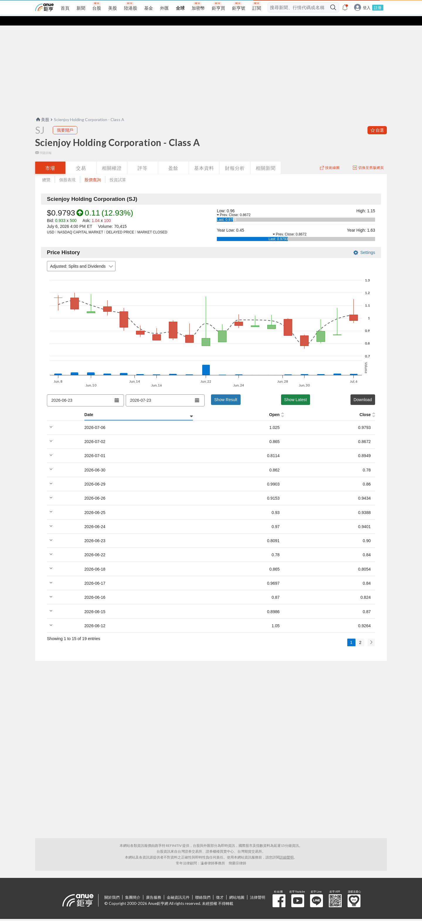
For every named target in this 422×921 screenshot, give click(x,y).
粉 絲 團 (279, 891)
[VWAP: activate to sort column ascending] (209, 405)
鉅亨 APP (335, 891)
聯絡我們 (202, 888)
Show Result (225, 390)
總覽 (46, 170)
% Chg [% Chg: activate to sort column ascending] (272, 405)
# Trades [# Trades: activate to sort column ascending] (362, 405)
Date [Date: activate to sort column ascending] (51, 405)
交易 (81, 158)
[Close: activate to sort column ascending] (180, 405)
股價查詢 (92, 170)
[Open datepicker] (117, 390)
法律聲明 (257, 888)
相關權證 (112, 158)
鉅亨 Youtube (297, 891)
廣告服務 (153, 888)
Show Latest (295, 390)
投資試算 (118, 170)
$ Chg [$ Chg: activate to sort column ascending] (301, 405)
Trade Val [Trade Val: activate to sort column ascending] (330, 405)
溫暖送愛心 (354, 891)
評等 (143, 158)
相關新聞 (266, 158)
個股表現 (67, 170)
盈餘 (173, 158)
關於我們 (112, 888)
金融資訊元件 (178, 888)
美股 (42, 110)
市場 (50, 158)
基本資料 (204, 158)
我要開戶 (65, 120)
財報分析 (235, 158)
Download (363, 390)
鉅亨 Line (316, 891)
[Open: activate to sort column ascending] (91, 405)
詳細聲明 (287, 848)
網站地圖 (236, 888)
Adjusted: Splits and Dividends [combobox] (82, 257)
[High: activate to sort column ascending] (120, 405)
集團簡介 (132, 888)
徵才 (220, 888)
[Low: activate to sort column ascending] (151, 405)
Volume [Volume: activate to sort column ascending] (242, 405)
